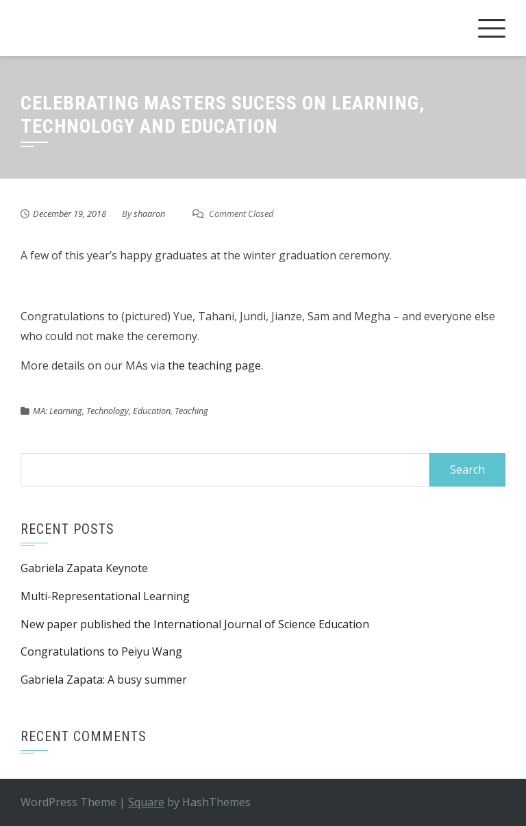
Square (146, 802)
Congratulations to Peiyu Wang (101, 651)
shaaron (149, 213)
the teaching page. (215, 365)
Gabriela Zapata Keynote (84, 568)
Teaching (191, 410)
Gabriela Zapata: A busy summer (104, 679)
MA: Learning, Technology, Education (102, 410)
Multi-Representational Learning (105, 596)
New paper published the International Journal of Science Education (195, 624)
